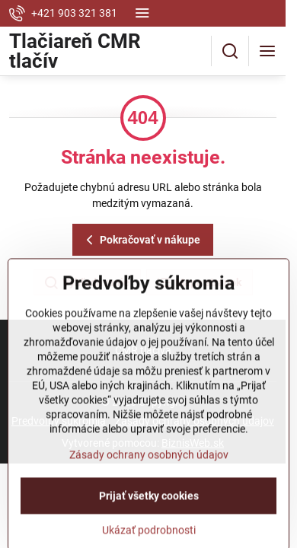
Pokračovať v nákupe (140, 240)
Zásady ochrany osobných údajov (148, 495)
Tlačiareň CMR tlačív (75, 51)
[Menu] (267, 51)
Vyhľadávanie (86, 283)
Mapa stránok (198, 283)
